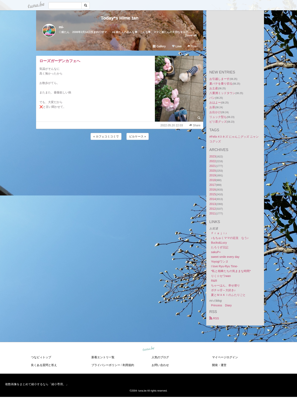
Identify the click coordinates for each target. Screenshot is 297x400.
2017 (212, 184)
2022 (212, 161)
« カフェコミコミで (106, 136)
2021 (212, 165)
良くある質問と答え (44, 365)
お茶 (212, 107)
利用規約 (128, 365)
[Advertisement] (119, 152)
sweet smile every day (225, 256)
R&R (214, 280)
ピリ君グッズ (218, 121)
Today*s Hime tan (120, 18)
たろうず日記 (219, 247)
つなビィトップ (41, 357)
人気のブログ (160, 357)
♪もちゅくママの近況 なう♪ (230, 238)
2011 (212, 213)
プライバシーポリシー (105, 365)
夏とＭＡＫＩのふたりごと (228, 295)
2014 (212, 199)
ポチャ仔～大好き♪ (223, 290)
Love (177, 46)
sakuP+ (216, 252)
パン (212, 97)
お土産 (213, 88)
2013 (212, 204)
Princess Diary (221, 305)
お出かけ (215, 112)
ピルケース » (137, 136)
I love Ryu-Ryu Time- (224, 266)
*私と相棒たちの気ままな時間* (231, 271)
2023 (212, 156)
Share (192, 46)
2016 (212, 189)
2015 (212, 194)
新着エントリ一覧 (102, 357)
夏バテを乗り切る (220, 83)
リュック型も (218, 117)
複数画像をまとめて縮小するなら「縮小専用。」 (37, 384)
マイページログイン (225, 357)
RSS (214, 318)
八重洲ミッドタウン (222, 93)
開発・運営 (219, 365)
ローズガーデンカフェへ (59, 61)
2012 (212, 208)
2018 (212, 180)
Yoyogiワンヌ (219, 261)
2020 (212, 170)
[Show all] (191, 35)
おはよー (215, 102)
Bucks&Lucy (219, 242)
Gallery (159, 46)
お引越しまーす (219, 78)
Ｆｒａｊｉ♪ (219, 233)
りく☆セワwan (221, 276)
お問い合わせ (160, 365)
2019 (212, 175)
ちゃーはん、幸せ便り (225, 285)
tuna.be (148, 349)
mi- (61, 27)
